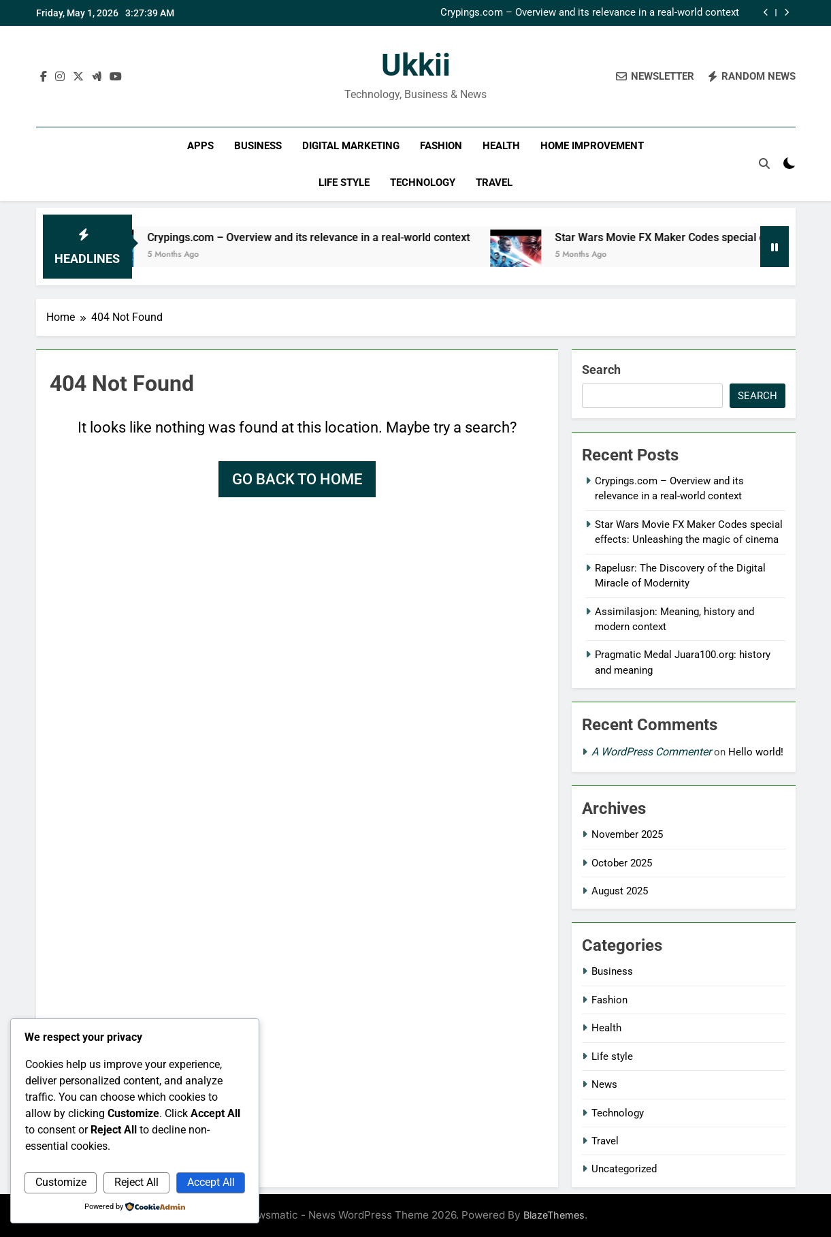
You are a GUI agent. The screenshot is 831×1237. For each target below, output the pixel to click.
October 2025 (621, 863)
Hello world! (755, 752)
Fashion (441, 146)
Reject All (136, 1182)
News (604, 1084)
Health (501, 146)
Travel (494, 182)
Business (258, 146)
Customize (60, 1182)
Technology (422, 182)
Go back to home (297, 479)
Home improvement (592, 146)
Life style (344, 182)
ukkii (416, 65)
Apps (200, 146)
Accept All (211, 1182)
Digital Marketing (351, 146)
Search (601, 369)
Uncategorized (624, 1169)
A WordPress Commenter (651, 751)
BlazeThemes (554, 1215)
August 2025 (619, 891)
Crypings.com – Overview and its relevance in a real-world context (589, 12)
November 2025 (627, 834)
